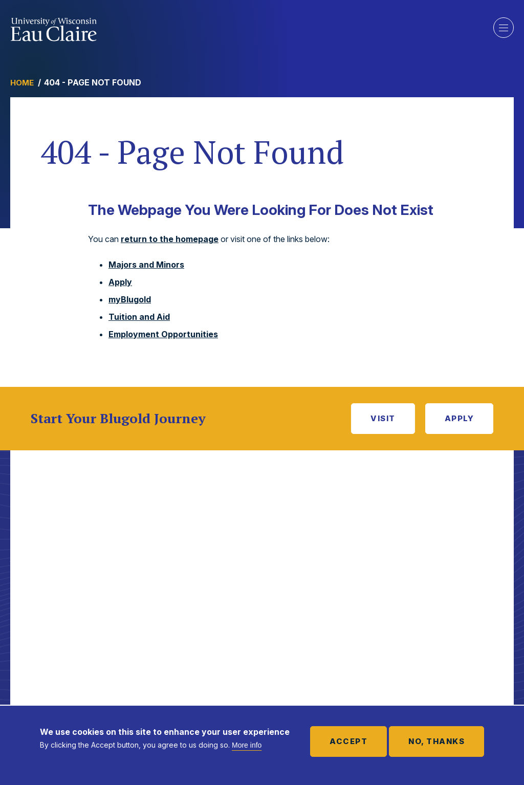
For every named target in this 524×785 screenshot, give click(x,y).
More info (246, 745)
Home (22, 83)
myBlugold (129, 299)
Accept (348, 741)
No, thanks (436, 741)
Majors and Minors (146, 264)
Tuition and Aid (139, 317)
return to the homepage (170, 239)
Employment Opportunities (163, 334)
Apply (120, 282)
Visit (383, 418)
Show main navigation (503, 27)
